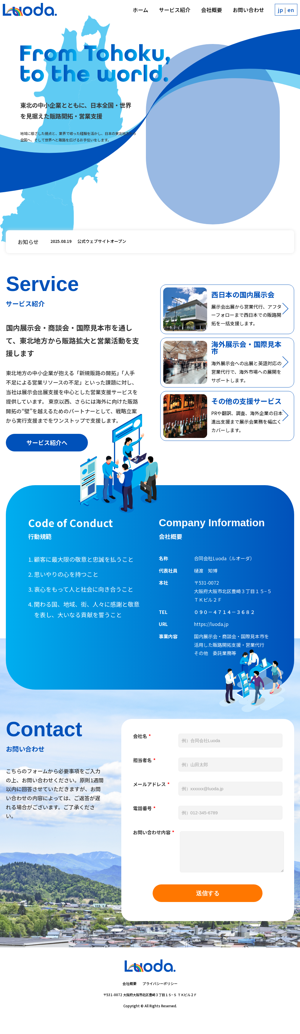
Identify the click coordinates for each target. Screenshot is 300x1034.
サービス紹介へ (46, 449)
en (287, 13)
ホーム (137, 13)
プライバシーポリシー (160, 997)
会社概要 (208, 13)
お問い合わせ (245, 13)
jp (277, 13)
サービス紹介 (171, 13)
